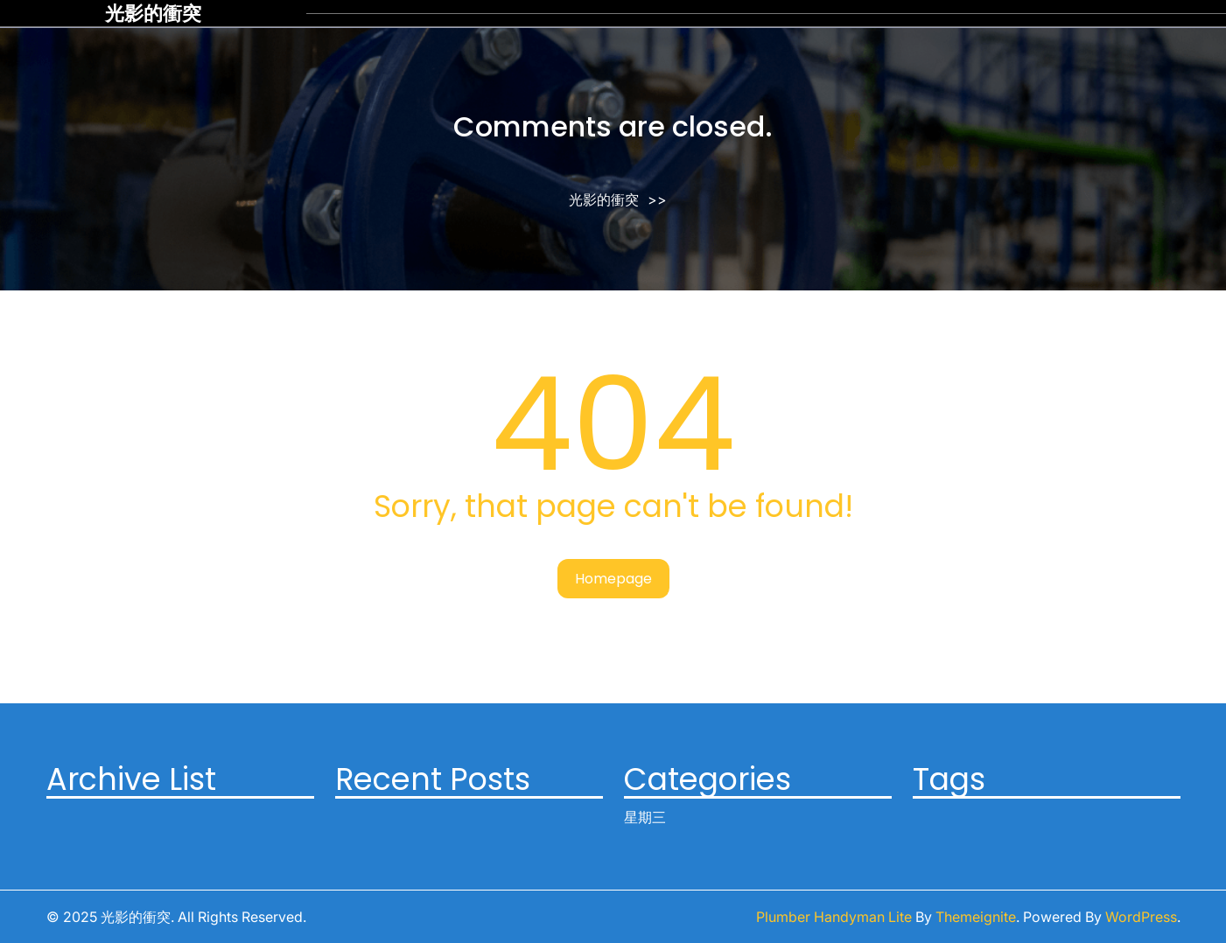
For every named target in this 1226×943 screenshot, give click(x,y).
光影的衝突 (153, 13)
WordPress (1141, 917)
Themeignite (975, 917)
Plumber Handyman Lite (834, 917)
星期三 (645, 817)
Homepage (613, 579)
